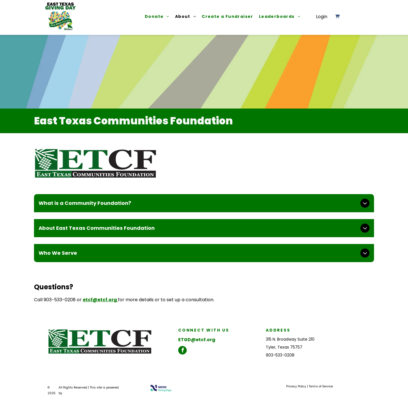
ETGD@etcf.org (196, 339)
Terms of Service (321, 386)
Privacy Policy (296, 386)
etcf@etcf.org (100, 299)
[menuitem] (154, 16)
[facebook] (182, 350)
